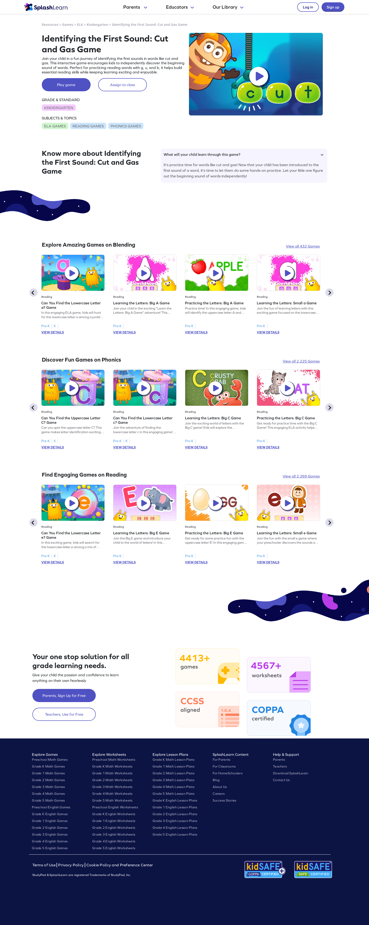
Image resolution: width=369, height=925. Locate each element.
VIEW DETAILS (52, 332)
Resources (50, 24)
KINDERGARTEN (58, 108)
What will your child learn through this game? (243, 154)
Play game (66, 85)
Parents (135, 7)
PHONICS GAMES (126, 126)
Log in (308, 7)
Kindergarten (97, 24)
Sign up (333, 7)
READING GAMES (88, 126)
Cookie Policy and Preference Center (119, 865)
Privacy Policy (71, 865)
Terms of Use (44, 865)
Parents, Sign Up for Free (64, 695)
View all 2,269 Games (301, 476)
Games (67, 24)
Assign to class (122, 85)
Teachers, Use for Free (64, 714)
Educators (180, 7)
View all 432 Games (303, 246)
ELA (80, 24)
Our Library (228, 7)
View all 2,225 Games (301, 361)
